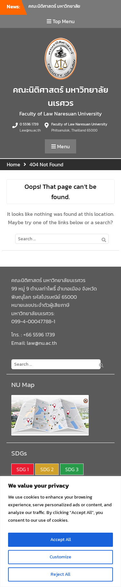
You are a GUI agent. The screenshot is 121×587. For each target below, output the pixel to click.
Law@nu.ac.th (30, 130)
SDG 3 (71, 469)
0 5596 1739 (29, 124)
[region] (60, 531)
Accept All (60, 539)
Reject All (60, 574)
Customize (60, 557)
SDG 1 (22, 469)
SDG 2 (47, 469)
